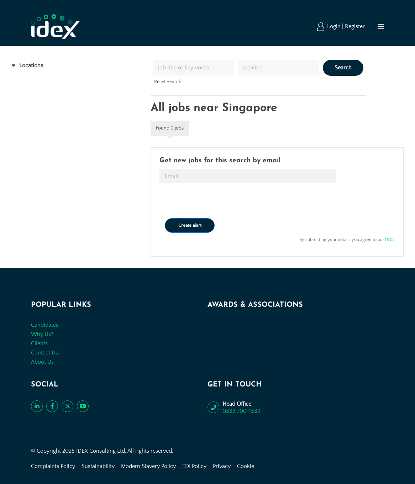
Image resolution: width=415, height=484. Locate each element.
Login (334, 26)
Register (355, 26)
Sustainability (98, 466)
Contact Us (44, 352)
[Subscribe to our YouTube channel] (83, 406)
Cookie (245, 466)
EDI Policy (194, 466)
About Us (42, 362)
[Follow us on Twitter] (67, 406)
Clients (39, 343)
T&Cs (389, 239)
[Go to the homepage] (55, 26)
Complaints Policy (53, 466)
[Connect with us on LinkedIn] (37, 406)
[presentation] (213, 201)
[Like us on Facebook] (52, 406)
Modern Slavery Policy (148, 466)
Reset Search (168, 81)
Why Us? (42, 334)
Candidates (44, 325)
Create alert (189, 225)
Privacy (222, 466)
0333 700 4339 (241, 411)
